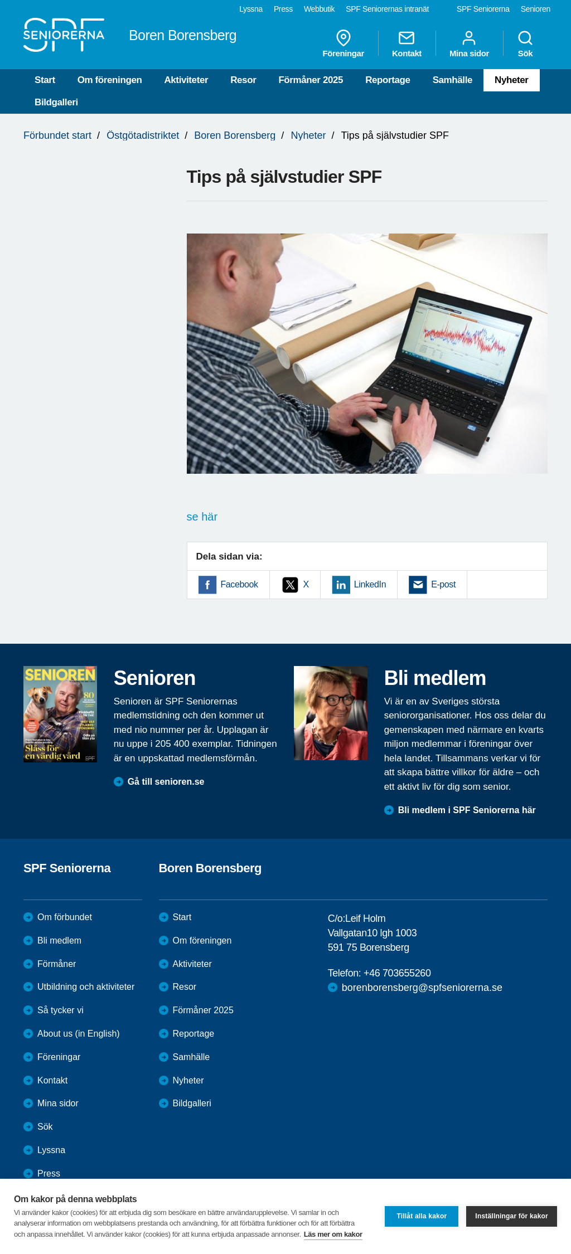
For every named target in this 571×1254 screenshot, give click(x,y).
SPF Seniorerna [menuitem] (483, 8)
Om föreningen (110, 80)
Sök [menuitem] (525, 43)
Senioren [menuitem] (535, 8)
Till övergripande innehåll (0, 0)
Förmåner (56, 964)
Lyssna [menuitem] (251, 8)
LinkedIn (370, 584)
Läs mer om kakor (333, 1234)
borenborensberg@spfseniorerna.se (422, 987)
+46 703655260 (397, 973)
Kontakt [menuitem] (407, 43)
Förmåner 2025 (310, 80)
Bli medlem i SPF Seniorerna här (467, 810)
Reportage (387, 80)
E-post (443, 584)
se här (202, 517)
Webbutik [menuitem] (319, 8)
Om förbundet (64, 917)
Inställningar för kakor (511, 1216)
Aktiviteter (186, 80)
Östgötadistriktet (143, 135)
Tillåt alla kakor (421, 1216)
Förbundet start (57, 135)
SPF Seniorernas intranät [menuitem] (387, 8)
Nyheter (512, 80)
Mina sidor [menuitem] (469, 43)
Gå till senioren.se (166, 781)
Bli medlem (59, 940)
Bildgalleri (56, 102)
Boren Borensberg (234, 135)
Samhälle (452, 80)
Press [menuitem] (283, 8)
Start (45, 80)
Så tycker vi (60, 1010)
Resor (243, 80)
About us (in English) (78, 1033)
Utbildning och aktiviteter (85, 986)
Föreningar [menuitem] (343, 43)
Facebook (239, 584)
